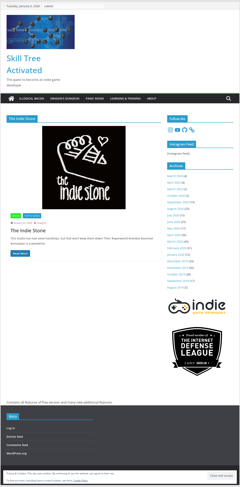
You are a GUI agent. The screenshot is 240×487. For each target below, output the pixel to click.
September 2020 (178, 202)
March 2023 (175, 189)
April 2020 (174, 235)
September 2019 (178, 281)
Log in (11, 428)
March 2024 (175, 176)
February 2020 (176, 248)
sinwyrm (41, 223)
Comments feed (17, 445)
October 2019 (176, 274)
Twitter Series (32, 215)
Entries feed (15, 437)
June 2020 (173, 222)
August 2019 (175, 287)
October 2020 (176, 196)
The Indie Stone (28, 230)
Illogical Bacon (31, 98)
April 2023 (174, 182)
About (151, 98)
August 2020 (175, 209)
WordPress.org (17, 453)
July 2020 (173, 215)
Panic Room (95, 98)
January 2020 (175, 255)
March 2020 (175, 241)
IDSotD (15, 215)
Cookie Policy (80, 480)
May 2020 (173, 228)
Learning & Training (125, 98)
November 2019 (177, 268)
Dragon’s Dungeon (64, 98)
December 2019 (177, 261)
